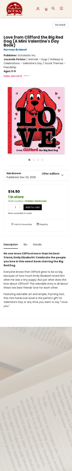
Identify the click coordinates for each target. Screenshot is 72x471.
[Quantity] (15, 207)
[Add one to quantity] (20, 207)
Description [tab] (11, 244)
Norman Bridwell (16, 49)
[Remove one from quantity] (10, 207)
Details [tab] (37, 244)
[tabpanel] (36, 285)
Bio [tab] (25, 244)
